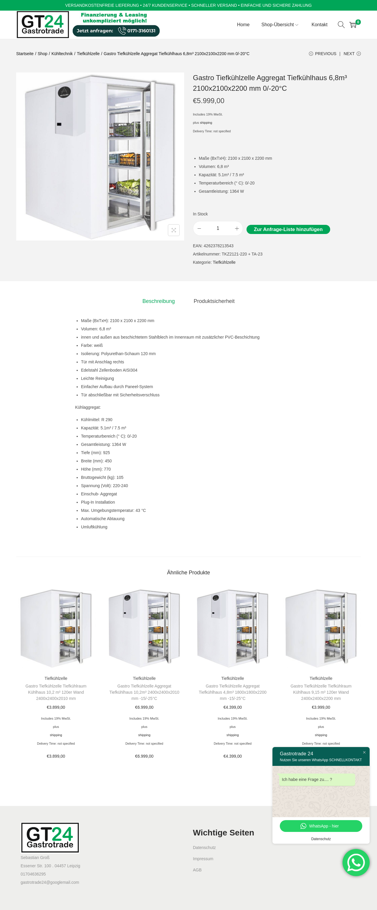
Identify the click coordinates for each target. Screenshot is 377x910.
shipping (206, 122)
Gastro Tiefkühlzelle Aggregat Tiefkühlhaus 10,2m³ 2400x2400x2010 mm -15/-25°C (144, 692)
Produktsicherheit (214, 301)
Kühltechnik (62, 53)
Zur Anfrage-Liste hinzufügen (288, 229)
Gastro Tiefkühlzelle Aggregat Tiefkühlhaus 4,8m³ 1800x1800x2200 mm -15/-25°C (233, 692)
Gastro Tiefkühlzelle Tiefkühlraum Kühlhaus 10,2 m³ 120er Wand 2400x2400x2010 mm (56, 692)
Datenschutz (204, 847)
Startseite (25, 53)
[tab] (158, 301)
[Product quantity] (218, 228)
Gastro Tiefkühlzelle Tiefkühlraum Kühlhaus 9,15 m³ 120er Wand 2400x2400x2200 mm (320, 692)
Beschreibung (158, 301)
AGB (197, 870)
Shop (42, 53)
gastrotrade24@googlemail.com (50, 882)
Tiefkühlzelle (88, 53)
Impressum (203, 858)
